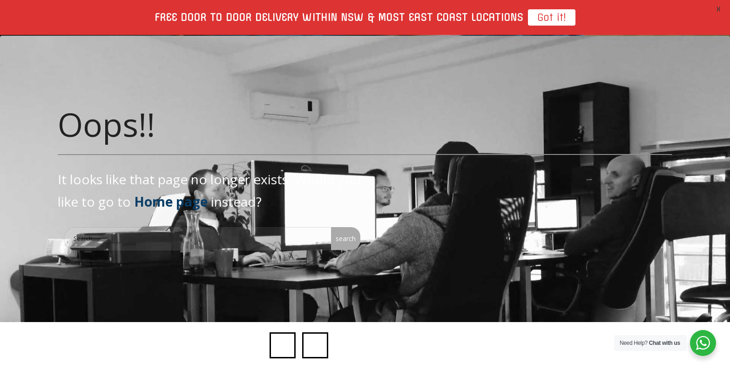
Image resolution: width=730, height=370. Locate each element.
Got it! (551, 17)
